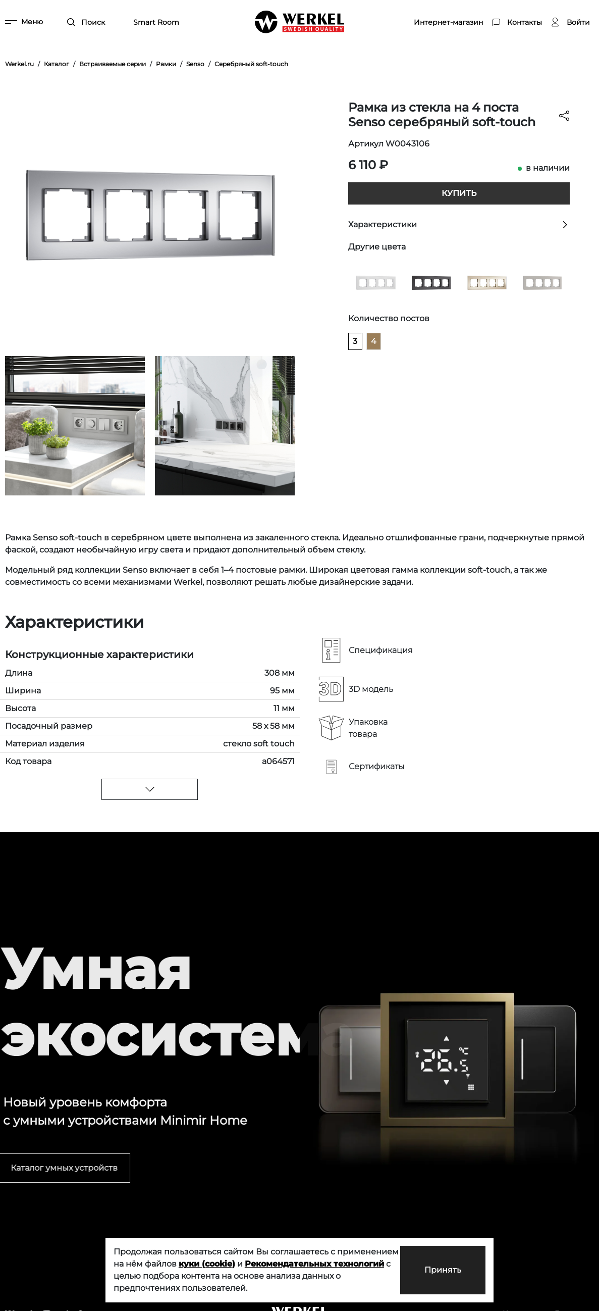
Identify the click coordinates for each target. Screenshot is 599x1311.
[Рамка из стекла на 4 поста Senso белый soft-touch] (376, 282)
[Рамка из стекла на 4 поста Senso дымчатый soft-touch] (542, 282)
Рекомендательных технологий (314, 1264)
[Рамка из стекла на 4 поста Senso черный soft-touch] (431, 282)
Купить (459, 193)
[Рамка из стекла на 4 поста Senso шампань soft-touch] (487, 282)
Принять (442, 1270)
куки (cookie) (207, 1264)
